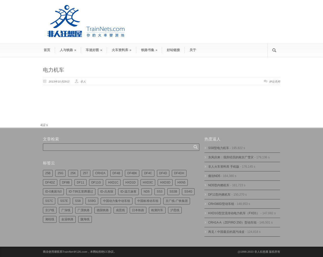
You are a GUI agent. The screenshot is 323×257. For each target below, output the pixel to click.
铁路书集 (149, 50)
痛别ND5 (214, 176)
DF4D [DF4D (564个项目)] (163, 173)
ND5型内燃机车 (218, 185)
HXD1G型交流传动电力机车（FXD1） (234, 213)
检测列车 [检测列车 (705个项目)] (157, 210)
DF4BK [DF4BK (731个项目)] (132, 173)
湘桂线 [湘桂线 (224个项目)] (49, 219)
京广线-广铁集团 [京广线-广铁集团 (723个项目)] (177, 201)
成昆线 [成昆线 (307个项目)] (120, 210)
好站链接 (173, 50)
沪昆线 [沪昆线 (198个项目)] (174, 210)
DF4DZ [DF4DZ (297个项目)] (50, 182)
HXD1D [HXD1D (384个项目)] (130, 182)
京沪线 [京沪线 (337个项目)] (49, 210)
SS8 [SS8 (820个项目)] (78, 201)
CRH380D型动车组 (221, 204)
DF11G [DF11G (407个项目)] (96, 182)
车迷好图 (94, 50)
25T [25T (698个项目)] (85, 173)
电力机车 (53, 70)
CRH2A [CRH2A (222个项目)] (100, 173)
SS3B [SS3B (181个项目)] (173, 191)
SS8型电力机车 (218, 148)
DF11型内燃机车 (219, 194)
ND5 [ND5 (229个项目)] (147, 191)
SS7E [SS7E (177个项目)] (64, 201)
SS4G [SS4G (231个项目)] (188, 191)
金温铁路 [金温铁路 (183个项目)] (67, 219)
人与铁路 (68, 50)
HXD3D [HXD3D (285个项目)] (165, 182)
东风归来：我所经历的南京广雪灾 (231, 157)
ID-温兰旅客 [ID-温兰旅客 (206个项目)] (128, 191)
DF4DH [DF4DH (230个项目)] (179, 173)
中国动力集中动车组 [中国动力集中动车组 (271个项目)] (116, 201)
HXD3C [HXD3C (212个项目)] (148, 182)
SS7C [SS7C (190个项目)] (49, 201)
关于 (193, 50)
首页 (47, 50)
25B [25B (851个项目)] (47, 173)
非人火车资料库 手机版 (223, 166)
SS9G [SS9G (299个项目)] (92, 201)
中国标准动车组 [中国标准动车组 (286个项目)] (147, 201)
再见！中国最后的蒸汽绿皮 (226, 232)
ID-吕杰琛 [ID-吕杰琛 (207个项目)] (106, 191)
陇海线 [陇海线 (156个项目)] (85, 219)
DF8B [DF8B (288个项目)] (66, 182)
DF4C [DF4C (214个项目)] (148, 173)
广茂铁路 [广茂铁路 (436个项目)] (83, 210)
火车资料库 (121, 50)
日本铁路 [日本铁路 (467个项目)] (138, 210)
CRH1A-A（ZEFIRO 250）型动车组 (232, 222)
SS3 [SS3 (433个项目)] (160, 191)
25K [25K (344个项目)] (73, 173)
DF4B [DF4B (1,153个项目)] (116, 173)
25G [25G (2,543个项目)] (60, 173)
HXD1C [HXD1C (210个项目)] (113, 182)
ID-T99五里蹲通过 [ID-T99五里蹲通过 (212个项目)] (81, 191)
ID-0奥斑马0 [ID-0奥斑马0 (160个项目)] (53, 191)
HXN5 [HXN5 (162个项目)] (181, 182)
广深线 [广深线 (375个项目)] (65, 210)
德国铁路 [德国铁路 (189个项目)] (103, 210)
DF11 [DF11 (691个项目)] (80, 182)
